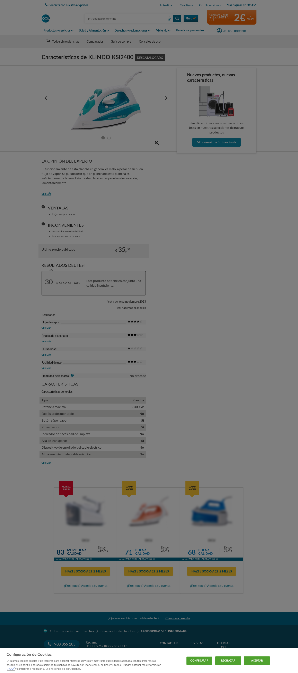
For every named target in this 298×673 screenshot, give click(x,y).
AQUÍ (11, 668)
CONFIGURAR (199, 660)
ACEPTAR (257, 660)
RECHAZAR (228, 660)
